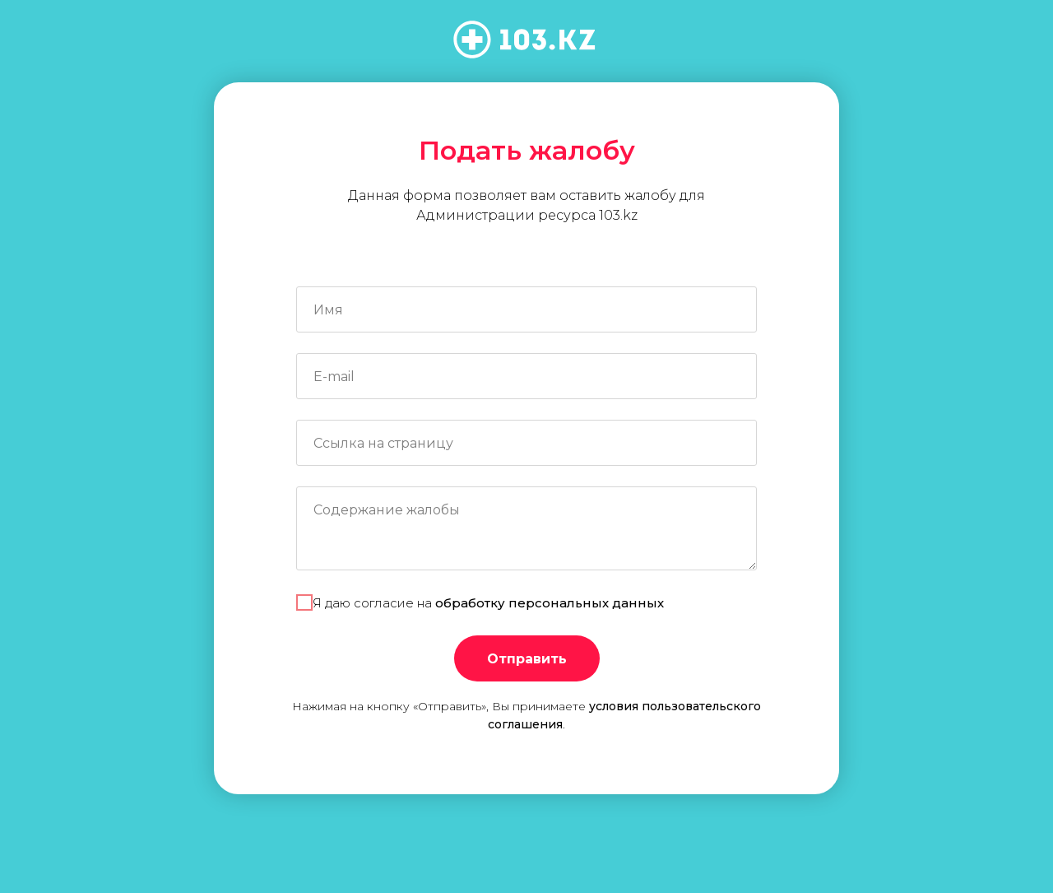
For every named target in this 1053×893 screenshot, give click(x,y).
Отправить (527, 659)
